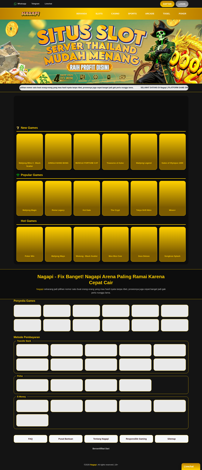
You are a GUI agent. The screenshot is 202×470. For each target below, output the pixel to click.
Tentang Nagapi (101, 439)
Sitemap (171, 439)
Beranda (79, 13)
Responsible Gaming (136, 439)
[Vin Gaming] (101, 456)
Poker (180, 13)
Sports (130, 13)
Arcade (147, 13)
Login (182, 4)
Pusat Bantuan (65, 439)
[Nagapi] (30, 14)
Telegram (33, 3)
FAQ (30, 439)
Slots (97, 13)
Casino (113, 13)
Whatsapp (20, 3)
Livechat (46, 3)
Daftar (167, 4)
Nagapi (40, 289)
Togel (164, 13)
